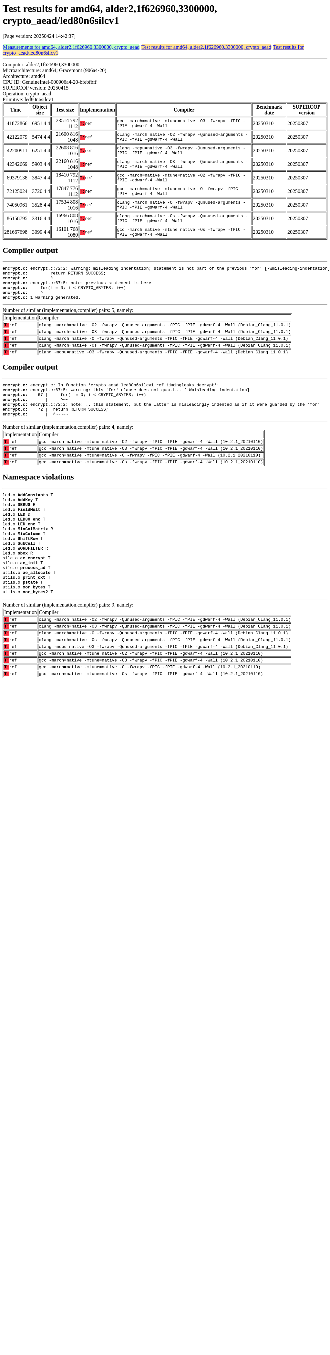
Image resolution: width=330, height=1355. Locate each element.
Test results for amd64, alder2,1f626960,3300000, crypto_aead (206, 47)
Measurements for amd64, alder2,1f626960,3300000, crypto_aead (71, 47)
